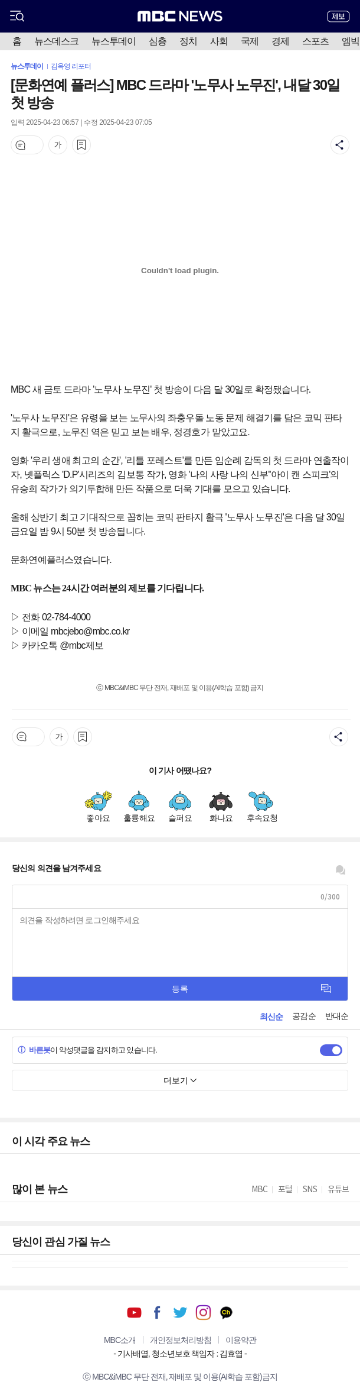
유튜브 (134, 1312)
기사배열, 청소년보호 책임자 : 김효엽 (180, 1353)
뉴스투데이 (113, 41)
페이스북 (157, 1312)
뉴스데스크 (56, 41)
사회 (219, 41)
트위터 (180, 1312)
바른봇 (34, 1050)
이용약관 (240, 1340)
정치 (188, 41)
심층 (157, 41)
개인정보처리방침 (180, 1340)
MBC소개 (120, 1340)
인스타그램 (203, 1312)
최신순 (271, 1016)
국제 (249, 41)
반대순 (336, 1016)
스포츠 (315, 41)
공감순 (303, 1016)
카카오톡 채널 (226, 1312)
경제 (280, 41)
